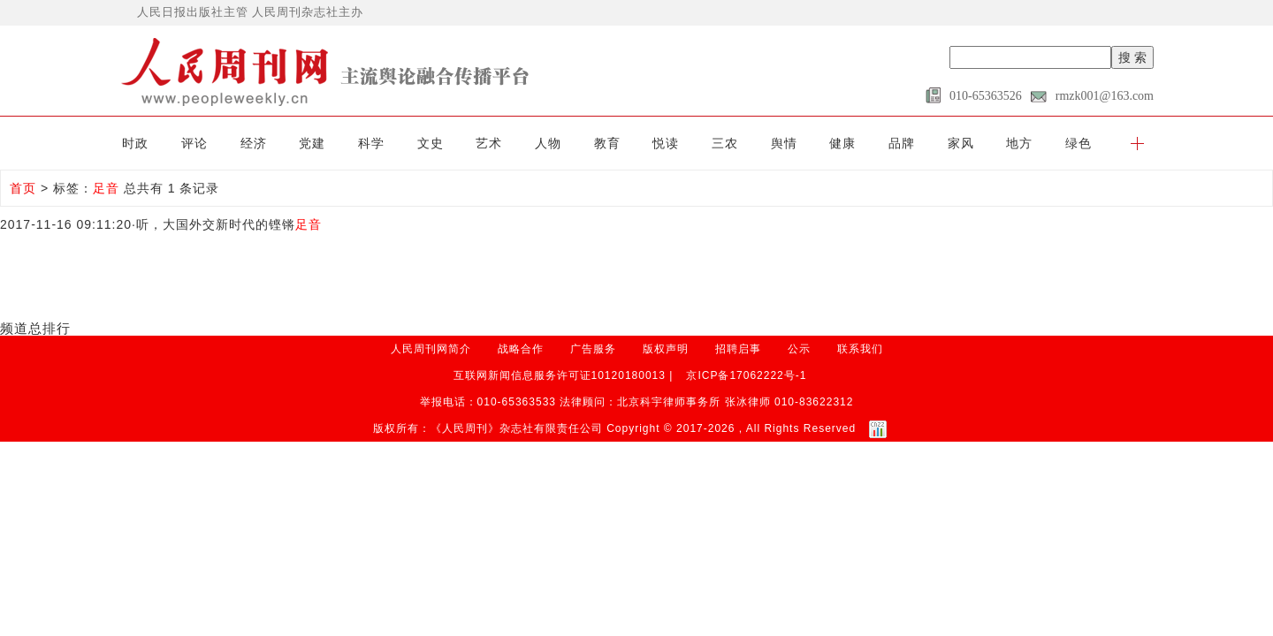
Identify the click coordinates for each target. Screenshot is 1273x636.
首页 (23, 188)
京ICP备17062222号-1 (746, 375)
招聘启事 (738, 349)
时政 (135, 143)
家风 (961, 143)
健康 (842, 143)
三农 (725, 143)
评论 (194, 143)
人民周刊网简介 (431, 349)
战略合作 (521, 349)
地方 (1019, 143)
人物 (548, 143)
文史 (430, 143)
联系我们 (860, 349)
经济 (253, 143)
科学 (371, 143)
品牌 (901, 143)
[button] (1137, 143)
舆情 (784, 143)
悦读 (665, 143)
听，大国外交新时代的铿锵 (229, 224)
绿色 (1078, 143)
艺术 (489, 143)
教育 (607, 143)
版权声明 (666, 349)
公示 (799, 349)
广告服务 (593, 349)
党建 (312, 143)
